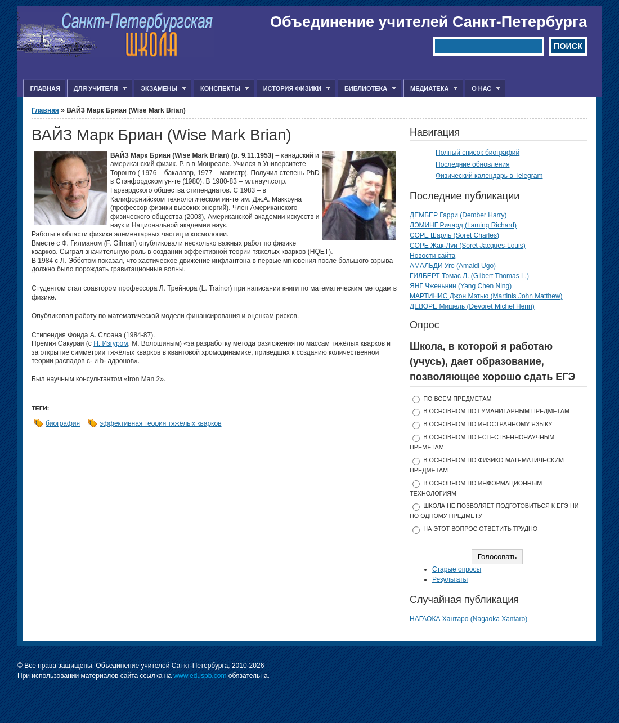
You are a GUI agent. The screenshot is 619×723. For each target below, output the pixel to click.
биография (63, 423)
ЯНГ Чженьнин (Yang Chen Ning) (461, 286)
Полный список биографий (477, 153)
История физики (294, 88)
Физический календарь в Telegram (489, 176)
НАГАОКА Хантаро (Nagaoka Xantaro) (468, 619)
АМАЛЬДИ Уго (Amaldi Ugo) (453, 266)
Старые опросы (456, 569)
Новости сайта (432, 256)
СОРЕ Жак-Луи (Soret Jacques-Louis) (468, 245)
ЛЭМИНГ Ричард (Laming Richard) (463, 225)
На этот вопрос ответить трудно (480, 528)
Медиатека (430, 88)
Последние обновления (473, 164)
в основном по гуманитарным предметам (496, 411)
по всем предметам (457, 398)
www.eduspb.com (199, 676)
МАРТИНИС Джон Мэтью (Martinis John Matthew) (486, 296)
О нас (483, 88)
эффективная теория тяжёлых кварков (160, 423)
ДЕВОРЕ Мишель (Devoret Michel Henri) (472, 306)
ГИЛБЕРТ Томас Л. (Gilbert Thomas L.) (469, 276)
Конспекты (221, 88)
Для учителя (97, 88)
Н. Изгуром (110, 343)
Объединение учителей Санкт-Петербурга (428, 22)
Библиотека (367, 88)
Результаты (450, 579)
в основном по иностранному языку (487, 424)
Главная (45, 88)
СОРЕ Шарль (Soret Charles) (454, 235)
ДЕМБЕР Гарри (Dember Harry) (458, 215)
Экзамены (160, 88)
